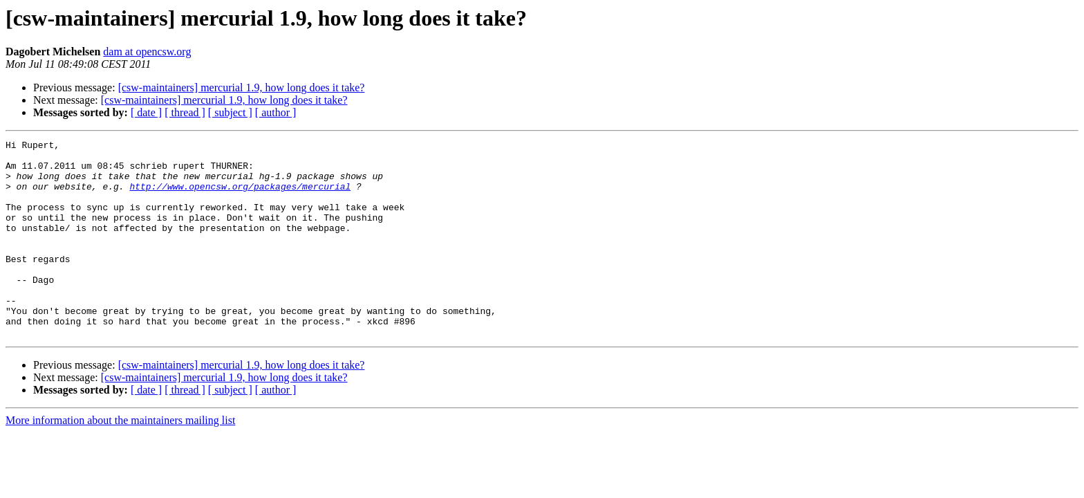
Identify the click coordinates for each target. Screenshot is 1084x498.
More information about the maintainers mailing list (120, 459)
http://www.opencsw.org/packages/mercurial (240, 196)
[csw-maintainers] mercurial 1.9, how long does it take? (241, 87)
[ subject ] (230, 112)
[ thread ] (185, 112)
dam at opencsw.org (147, 51)
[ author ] (276, 112)
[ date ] (146, 112)
